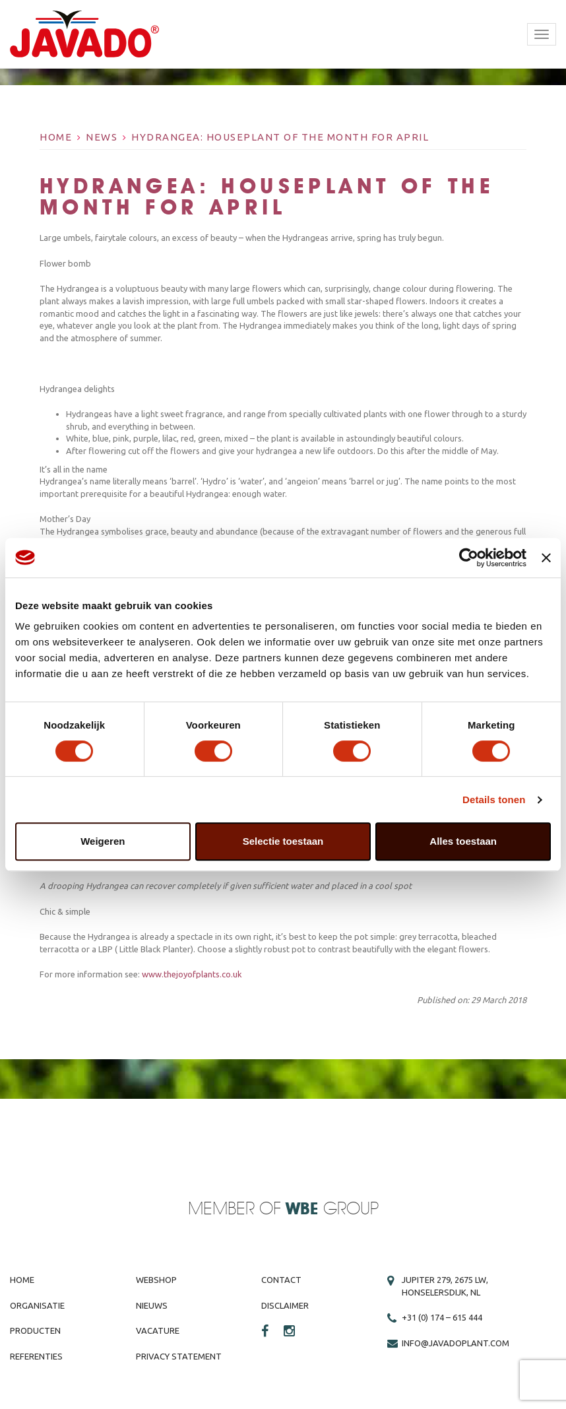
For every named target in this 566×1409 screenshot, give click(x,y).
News (101, 137)
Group (332, 1209)
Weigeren (102, 841)
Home (56, 137)
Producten (35, 1330)
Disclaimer (285, 1305)
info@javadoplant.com (455, 1343)
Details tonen (493, 799)
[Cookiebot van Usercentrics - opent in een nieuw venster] (468, 558)
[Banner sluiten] (546, 557)
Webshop (156, 1279)
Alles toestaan (463, 841)
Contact (281, 1279)
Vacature (157, 1330)
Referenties (36, 1356)
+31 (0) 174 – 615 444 (442, 1317)
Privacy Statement (179, 1356)
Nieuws (152, 1305)
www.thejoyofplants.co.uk (192, 974)
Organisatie (37, 1305)
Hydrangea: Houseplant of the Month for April (280, 137)
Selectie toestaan (283, 841)
